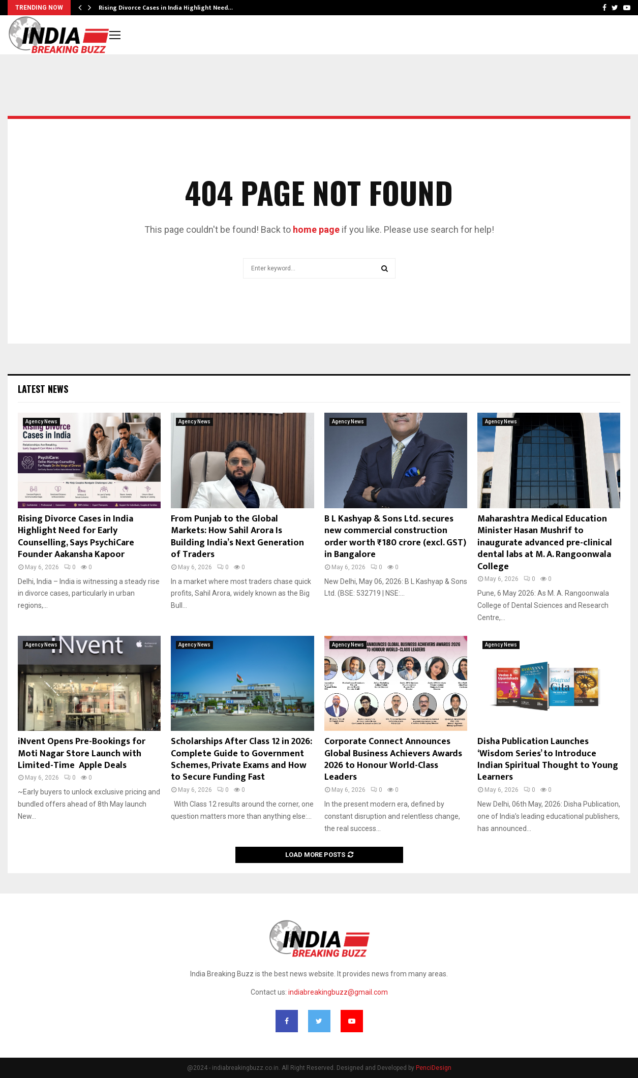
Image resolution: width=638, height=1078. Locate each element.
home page (316, 229)
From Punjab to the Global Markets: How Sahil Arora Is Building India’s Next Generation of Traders (237, 536)
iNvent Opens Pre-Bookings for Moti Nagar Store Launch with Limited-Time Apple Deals (81, 753)
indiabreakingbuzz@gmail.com (338, 992)
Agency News (41, 421)
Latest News (43, 388)
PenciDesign (433, 1067)
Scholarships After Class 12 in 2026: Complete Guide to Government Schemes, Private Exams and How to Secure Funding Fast (241, 759)
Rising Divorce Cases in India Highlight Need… (166, 8)
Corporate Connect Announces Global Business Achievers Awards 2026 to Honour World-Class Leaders (393, 759)
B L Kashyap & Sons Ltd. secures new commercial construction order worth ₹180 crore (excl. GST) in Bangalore (395, 536)
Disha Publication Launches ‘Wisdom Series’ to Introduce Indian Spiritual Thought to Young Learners (547, 759)
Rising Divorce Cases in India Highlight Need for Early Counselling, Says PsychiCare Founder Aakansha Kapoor (76, 536)
